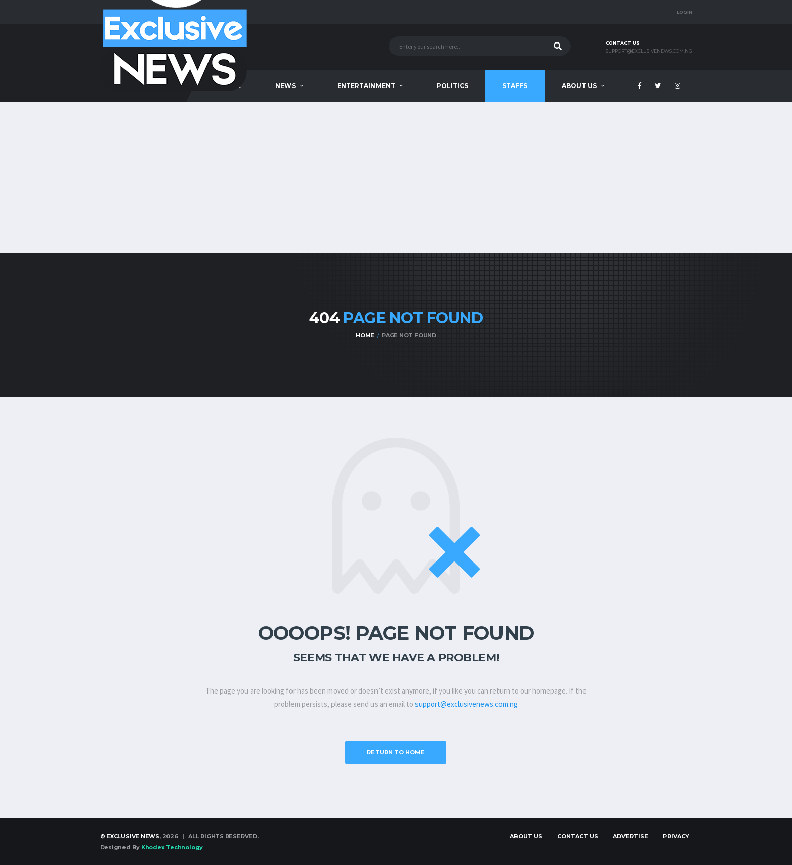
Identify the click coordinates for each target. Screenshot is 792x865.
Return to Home (396, 752)
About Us (579, 86)
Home (365, 335)
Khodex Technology (172, 847)
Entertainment (366, 86)
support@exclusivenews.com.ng (649, 51)
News (285, 86)
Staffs (514, 86)
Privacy (676, 836)
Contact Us (577, 836)
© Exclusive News (129, 836)
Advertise (630, 836)
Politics (452, 86)
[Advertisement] (396, 177)
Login (684, 12)
